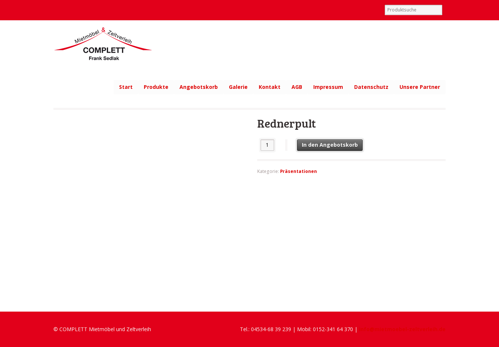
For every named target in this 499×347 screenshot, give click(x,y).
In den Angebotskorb (330, 144)
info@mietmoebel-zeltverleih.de (402, 329)
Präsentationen (298, 171)
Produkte (156, 86)
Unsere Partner (419, 86)
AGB (297, 86)
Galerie (238, 86)
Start (126, 86)
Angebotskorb (198, 86)
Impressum (328, 86)
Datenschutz (371, 86)
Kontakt (269, 86)
